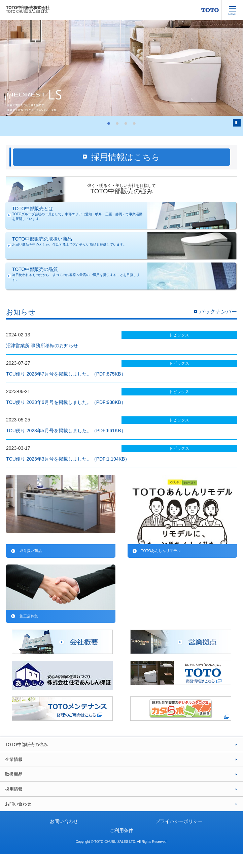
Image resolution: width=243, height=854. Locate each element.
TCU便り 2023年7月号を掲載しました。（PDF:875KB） (66, 374)
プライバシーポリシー (179, 821)
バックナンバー (218, 311)
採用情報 (14, 789)
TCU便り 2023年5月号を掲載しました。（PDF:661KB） (66, 430)
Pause (237, 123)
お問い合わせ (18, 803)
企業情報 (14, 759)
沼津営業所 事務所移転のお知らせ (42, 345)
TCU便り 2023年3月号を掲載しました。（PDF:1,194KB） (68, 459)
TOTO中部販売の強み (26, 744)
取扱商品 (14, 774)
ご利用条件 (121, 830)
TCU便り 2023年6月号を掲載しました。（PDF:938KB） (66, 402)
